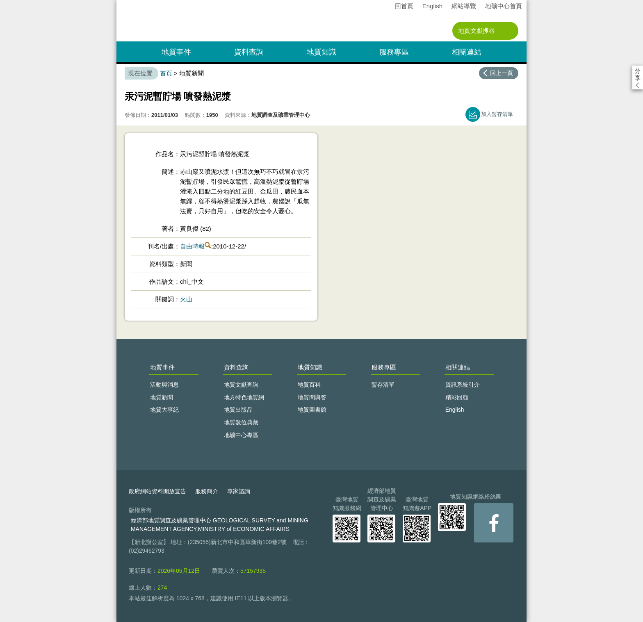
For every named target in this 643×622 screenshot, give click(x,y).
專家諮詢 (238, 491)
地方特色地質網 (244, 397)
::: (119, 3)
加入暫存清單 (497, 114)
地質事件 (176, 52)
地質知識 (321, 52)
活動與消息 (164, 384)
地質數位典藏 (241, 422)
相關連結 (466, 52)
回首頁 (404, 5)
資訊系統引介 (462, 384)
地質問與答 (312, 397)
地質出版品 (238, 409)
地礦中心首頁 (503, 5)
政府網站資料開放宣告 (157, 491)
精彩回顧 (456, 397)
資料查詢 (249, 52)
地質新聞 (161, 397)
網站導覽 (463, 5)
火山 (186, 299)
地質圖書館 (312, 409)
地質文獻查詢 (241, 384)
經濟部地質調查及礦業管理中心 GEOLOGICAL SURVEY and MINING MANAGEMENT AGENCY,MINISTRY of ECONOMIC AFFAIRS (219, 524)
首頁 (166, 73)
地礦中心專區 (241, 435)
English (432, 5)
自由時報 (192, 246)
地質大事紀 (164, 409)
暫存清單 (383, 384)
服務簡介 (206, 491)
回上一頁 (501, 73)
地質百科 (309, 384)
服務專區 (394, 52)
